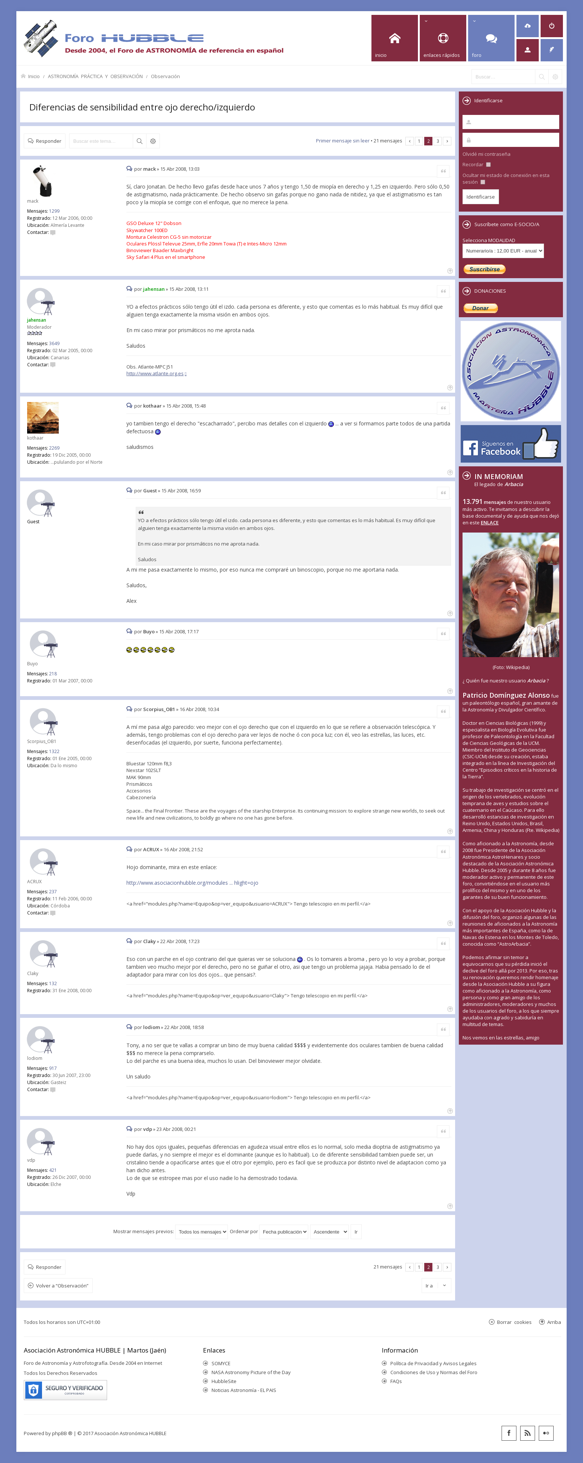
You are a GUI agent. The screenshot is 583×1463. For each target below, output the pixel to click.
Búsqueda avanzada (153, 141)
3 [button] (438, 141)
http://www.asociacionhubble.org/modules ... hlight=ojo (192, 882)
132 (53, 983)
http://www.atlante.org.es (155, 373)
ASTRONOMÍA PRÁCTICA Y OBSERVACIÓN (95, 76)
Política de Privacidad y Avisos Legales (433, 1363)
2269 (54, 448)
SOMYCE (221, 1363)
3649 (54, 343)
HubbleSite (224, 1381)
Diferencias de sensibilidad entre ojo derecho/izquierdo (142, 107)
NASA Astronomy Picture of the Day (251, 1372)
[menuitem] (527, 26)
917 (53, 1068)
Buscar (139, 141)
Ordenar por (269, 1231)
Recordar (477, 164)
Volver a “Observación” (62, 1285)
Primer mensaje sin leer (343, 140)
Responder (48, 140)
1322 (54, 751)
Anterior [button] (409, 141)
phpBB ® (62, 1433)
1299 (54, 211)
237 (53, 891)
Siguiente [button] (447, 141)
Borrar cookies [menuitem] (514, 1321)
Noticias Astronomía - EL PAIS (244, 1390)
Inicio (34, 76)
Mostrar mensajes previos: (170, 1231)
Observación (165, 76)
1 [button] (419, 141)
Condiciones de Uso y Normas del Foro (433, 1372)
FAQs (396, 1381)
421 (53, 1170)
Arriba (554, 1321)
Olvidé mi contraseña (486, 154)
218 (53, 674)
